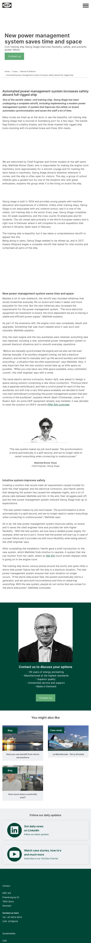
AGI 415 (50, 555)
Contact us (14, 56)
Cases (15, 71)
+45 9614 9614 (14, 917)
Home (7, 71)
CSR (4, 940)
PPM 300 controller (58, 404)
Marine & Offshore (28, 71)
